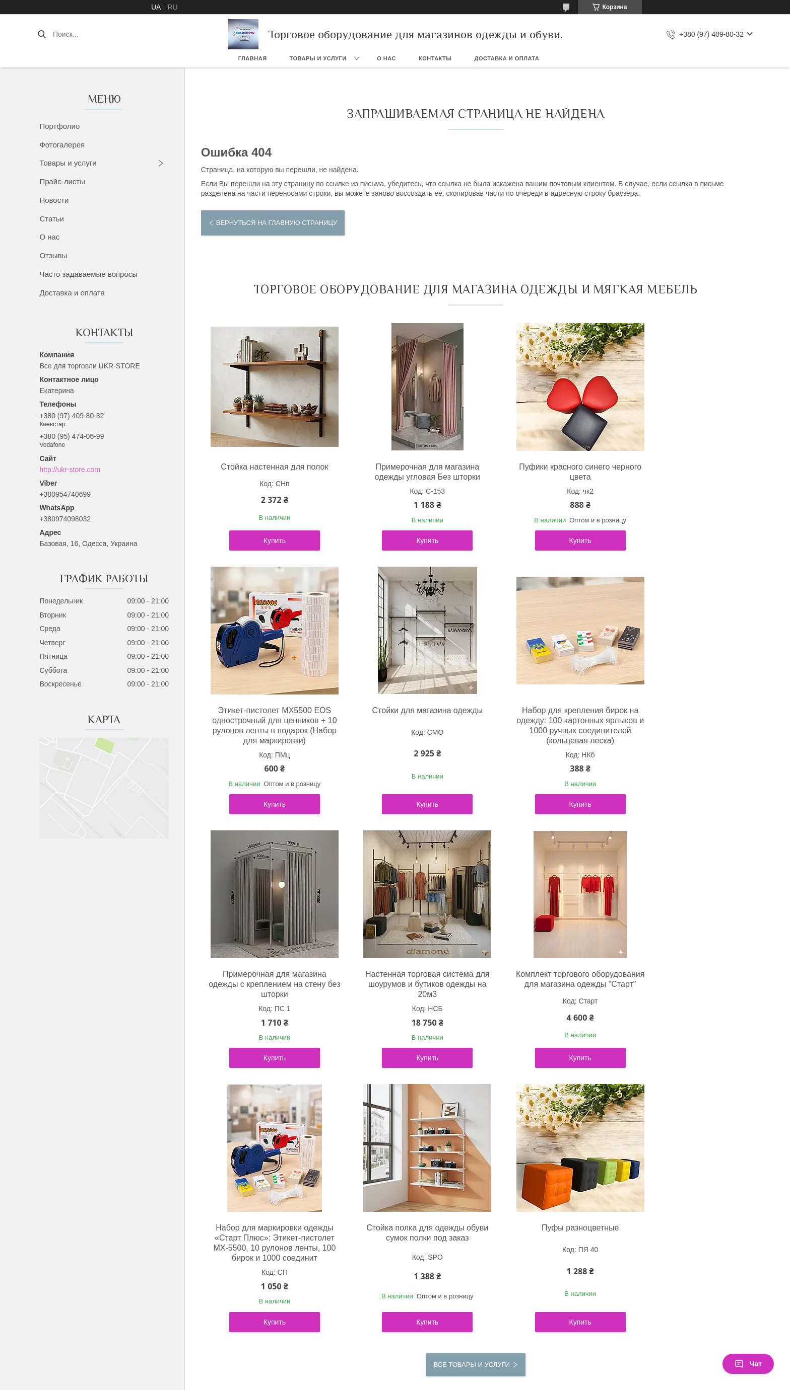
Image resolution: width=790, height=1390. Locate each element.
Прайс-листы (62, 181)
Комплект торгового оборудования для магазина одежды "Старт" (267, 1014)
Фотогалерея (62, 144)
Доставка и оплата (507, 58)
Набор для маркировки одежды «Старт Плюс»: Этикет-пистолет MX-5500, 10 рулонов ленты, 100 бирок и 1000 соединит (406, 1024)
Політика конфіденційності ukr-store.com (130, 1270)
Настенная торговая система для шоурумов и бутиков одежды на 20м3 (684, 740)
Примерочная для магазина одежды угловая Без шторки (406, 471)
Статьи (51, 218)
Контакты (435, 58)
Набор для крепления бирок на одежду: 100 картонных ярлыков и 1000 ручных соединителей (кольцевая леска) (406, 750)
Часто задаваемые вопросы (88, 274)
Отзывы (53, 255)
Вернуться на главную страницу (276, 222)
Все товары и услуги (471, 1150)
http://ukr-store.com (69, 470)
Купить (267, 561)
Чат (748, 1363)
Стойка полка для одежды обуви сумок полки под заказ (545, 1009)
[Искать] (41, 34)
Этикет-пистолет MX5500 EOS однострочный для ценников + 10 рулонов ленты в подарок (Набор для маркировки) (684, 481)
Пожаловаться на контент (393, 1329)
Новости (54, 200)
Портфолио (59, 126)
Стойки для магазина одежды (267, 730)
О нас (386, 58)
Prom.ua (438, 1311)
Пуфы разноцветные (683, 1004)
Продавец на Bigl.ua (395, 1320)
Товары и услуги (318, 58)
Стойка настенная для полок (267, 466)
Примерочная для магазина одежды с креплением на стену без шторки (545, 740)
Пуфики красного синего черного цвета (545, 471)
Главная (252, 58)
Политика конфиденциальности (478, 1329)
